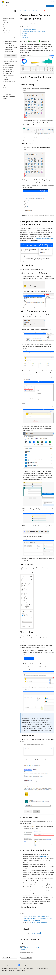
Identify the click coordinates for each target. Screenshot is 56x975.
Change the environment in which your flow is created (34, 31)
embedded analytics (43, 856)
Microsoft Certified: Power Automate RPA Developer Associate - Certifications (35, 948)
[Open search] (49, 2)
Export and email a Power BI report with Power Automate (37, 918)
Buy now (42, 6)
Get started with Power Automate (31, 920)
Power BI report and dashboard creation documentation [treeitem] (10, 17)
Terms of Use (5, 970)
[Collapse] (15, 11)
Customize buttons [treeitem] (9, 45)
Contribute (26, 968)
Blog (20, 968)
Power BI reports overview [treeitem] (10, 22)
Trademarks (11, 970)
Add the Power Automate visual (29, 29)
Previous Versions (13, 968)
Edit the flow (24, 33)
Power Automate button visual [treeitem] (10, 56)
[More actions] (53, 11)
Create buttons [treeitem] (8, 43)
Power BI (35, 11)
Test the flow (24, 35)
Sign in (52, 2)
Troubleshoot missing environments (44, 238)
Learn (21, 11)
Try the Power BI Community (39, 922)
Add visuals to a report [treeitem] (9, 33)
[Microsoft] (3, 2)
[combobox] (9, 14)
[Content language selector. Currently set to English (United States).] (8, 965)
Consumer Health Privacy (42, 968)
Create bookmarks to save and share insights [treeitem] (11, 48)
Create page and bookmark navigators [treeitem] (10, 52)
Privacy (31, 968)
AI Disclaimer (5, 968)
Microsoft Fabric (28, 11)
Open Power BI (50, 6)
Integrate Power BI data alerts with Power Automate (36, 916)
